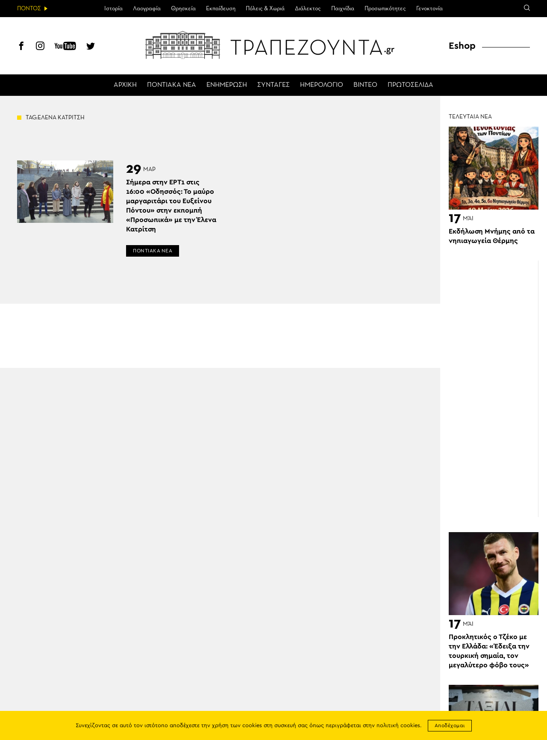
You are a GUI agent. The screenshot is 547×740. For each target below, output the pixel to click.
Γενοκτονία (429, 9)
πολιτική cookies (398, 725)
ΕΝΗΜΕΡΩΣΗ (226, 85)
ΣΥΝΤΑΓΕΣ (273, 85)
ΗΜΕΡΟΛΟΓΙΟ (321, 85)
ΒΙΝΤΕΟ (365, 85)
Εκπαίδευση (220, 9)
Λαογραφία (147, 9)
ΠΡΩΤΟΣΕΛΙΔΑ (410, 85)
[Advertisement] (498, 388)
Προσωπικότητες (385, 9)
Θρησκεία (183, 9)
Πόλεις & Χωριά (265, 9)
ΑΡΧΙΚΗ (125, 85)
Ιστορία (113, 9)
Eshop (462, 45)
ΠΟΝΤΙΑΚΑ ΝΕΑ (171, 85)
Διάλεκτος (308, 9)
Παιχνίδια (342, 9)
